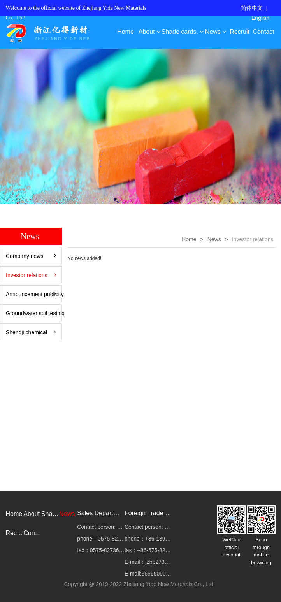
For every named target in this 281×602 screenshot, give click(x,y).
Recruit (239, 31)
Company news (31, 256)
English (260, 18)
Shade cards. (183, 31)
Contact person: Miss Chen (148, 527)
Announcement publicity (34, 294)
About (149, 31)
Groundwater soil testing (34, 313)
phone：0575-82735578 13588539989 (101, 538)
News (215, 31)
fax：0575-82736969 (101, 550)
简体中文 (252, 8)
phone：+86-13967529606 (148, 538)
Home (125, 31)
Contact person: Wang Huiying (101, 527)
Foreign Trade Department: (148, 513)
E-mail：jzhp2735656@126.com (148, 562)
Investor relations (31, 275)
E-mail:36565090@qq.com (148, 573)
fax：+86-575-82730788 (148, 550)
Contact (263, 31)
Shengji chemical (31, 332)
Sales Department (101, 513)
